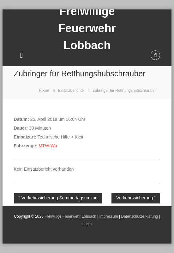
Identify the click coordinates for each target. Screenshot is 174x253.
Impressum (108, 216)
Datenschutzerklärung (139, 216)
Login (87, 224)
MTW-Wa (48, 145)
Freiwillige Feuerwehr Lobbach (70, 216)
